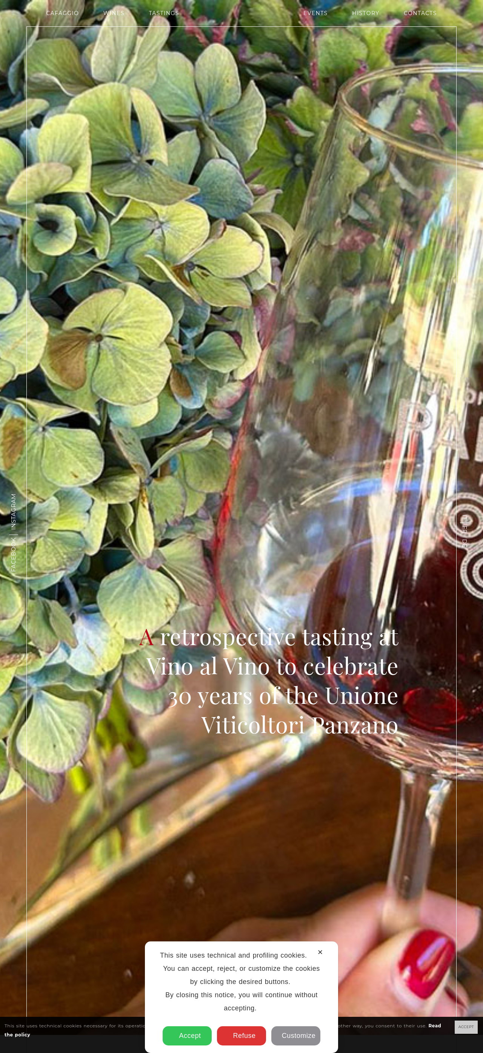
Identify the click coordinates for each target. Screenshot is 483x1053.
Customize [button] (295, 1035)
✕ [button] (320, 952)
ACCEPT (466, 1027)
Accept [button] (187, 1035)
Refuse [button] (242, 1035)
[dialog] (241, 997)
